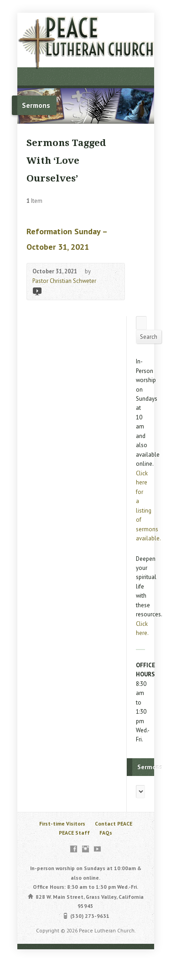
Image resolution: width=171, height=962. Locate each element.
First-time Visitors (62, 823)
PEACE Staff (74, 832)
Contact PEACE (113, 823)
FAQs (105, 832)
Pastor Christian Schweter (64, 281)
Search (148, 337)
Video (36, 291)
